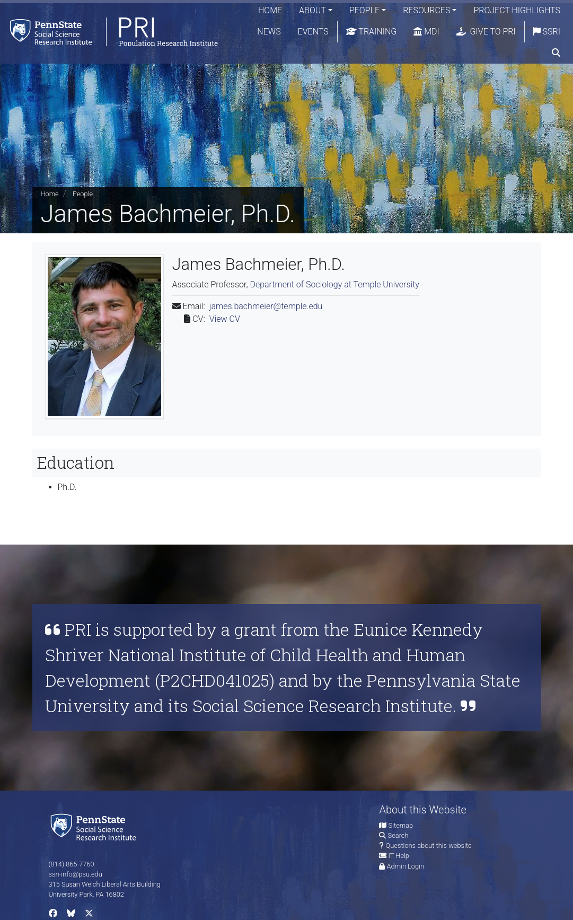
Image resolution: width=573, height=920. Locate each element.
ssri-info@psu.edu (75, 874)
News (268, 32)
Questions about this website (429, 845)
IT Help (399, 856)
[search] (556, 53)
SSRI (546, 32)
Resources (426, 10)
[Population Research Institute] (111, 31)
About (312, 10)
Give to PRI (486, 32)
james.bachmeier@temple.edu (266, 306)
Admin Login (405, 866)
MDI (426, 32)
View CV (224, 319)
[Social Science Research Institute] (95, 826)
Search (398, 835)
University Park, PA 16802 (86, 894)
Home (270, 10)
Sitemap (401, 825)
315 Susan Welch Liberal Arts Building (105, 884)
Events (313, 32)
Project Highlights (516, 10)
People (364, 10)
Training (371, 32)
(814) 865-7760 (71, 864)
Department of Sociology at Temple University (334, 284)
